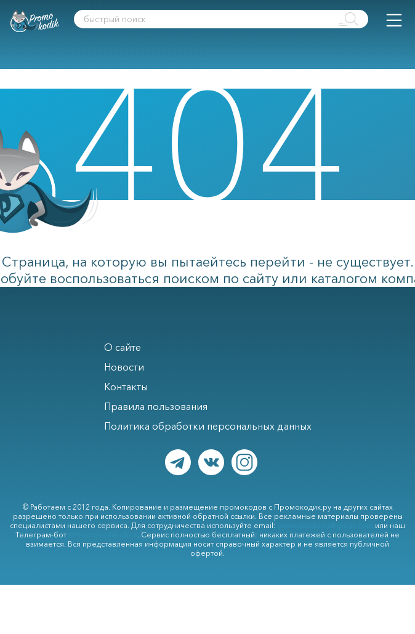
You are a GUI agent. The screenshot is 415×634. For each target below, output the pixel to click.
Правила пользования (156, 406)
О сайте (122, 347)
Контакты (126, 386)
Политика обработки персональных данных (208, 426)
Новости (124, 367)
